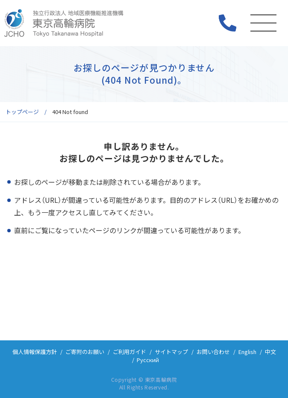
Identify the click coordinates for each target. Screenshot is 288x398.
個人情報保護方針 (34, 352)
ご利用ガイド (129, 352)
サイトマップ (171, 352)
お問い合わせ (213, 352)
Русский (148, 360)
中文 (270, 352)
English (247, 352)
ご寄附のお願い (84, 352)
